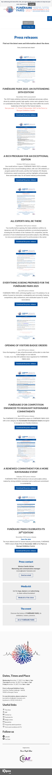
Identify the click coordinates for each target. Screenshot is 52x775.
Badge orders (9, 719)
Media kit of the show (26, 598)
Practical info (9, 717)
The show (8, 710)
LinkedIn (7, 737)
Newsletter (8, 722)
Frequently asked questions (13, 724)
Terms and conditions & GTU (13, 727)
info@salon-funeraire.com (17, 698)
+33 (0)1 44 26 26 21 (16, 700)
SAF (6, 712)
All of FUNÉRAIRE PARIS (26, 620)
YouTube (7, 739)
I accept (31, 4)
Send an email (26, 575)
